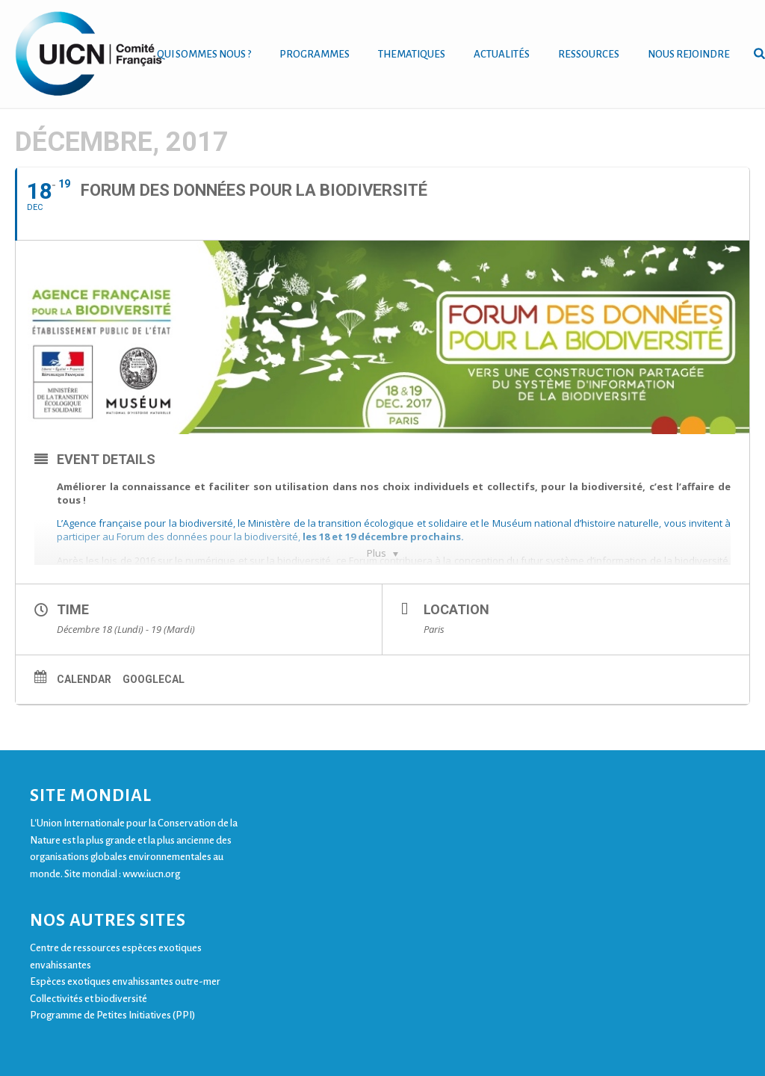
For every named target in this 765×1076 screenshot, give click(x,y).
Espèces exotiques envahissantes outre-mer (125, 981)
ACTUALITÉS (502, 54)
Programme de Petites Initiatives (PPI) (112, 1015)
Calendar (84, 679)
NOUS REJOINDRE (689, 54)
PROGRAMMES (314, 54)
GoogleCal (154, 679)
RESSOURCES (588, 54)
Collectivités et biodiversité (88, 998)
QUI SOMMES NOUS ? (204, 54)
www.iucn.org (151, 873)
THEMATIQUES (411, 54)
